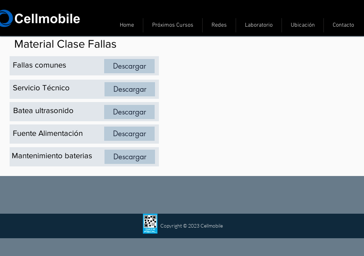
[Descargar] (129, 66)
